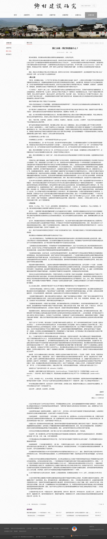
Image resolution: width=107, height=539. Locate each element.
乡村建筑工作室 (8, 531)
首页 (15, 15)
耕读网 (16, 531)
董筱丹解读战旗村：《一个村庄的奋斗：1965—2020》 (41, 512)
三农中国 (29, 528)
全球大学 (35, 528)
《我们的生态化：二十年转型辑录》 (36, 515)
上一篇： (37, 504)
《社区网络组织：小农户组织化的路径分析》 (77, 515)
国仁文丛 (102, 43)
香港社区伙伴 (22, 531)
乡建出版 (97, 43)
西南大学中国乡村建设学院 (18, 528)
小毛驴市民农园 (64, 528)
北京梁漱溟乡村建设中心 (45, 528)
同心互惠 (56, 528)
